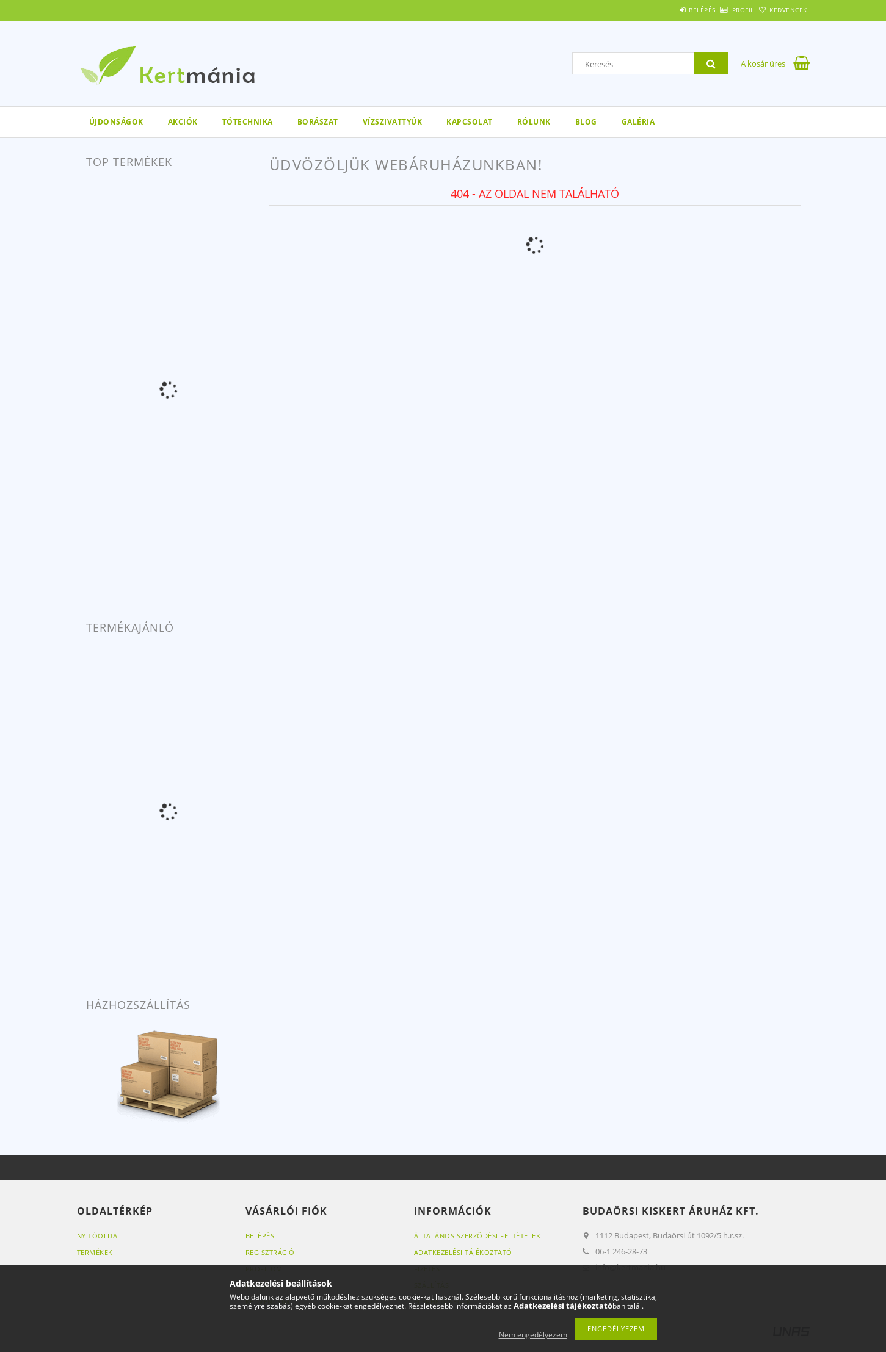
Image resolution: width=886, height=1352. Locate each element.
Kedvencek (782, 9)
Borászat (317, 122)
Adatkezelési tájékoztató (463, 1252)
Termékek (95, 1252)
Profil (723, 9)
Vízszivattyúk (393, 122)
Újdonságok (116, 122)
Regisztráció (270, 1252)
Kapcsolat (469, 122)
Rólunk (534, 122)
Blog (586, 122)
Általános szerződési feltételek (477, 1235)
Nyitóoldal (99, 1235)
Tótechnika (247, 122)
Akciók (183, 122)
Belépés (668, 9)
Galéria (638, 122)
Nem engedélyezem (533, 1334)
